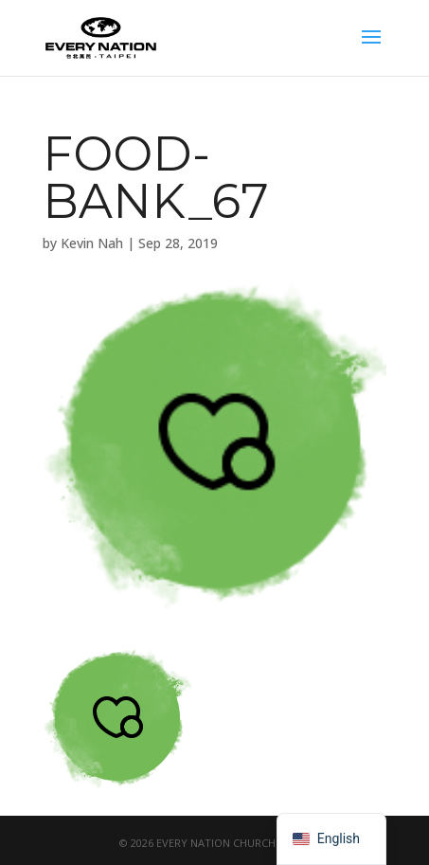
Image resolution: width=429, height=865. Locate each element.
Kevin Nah (92, 243)
